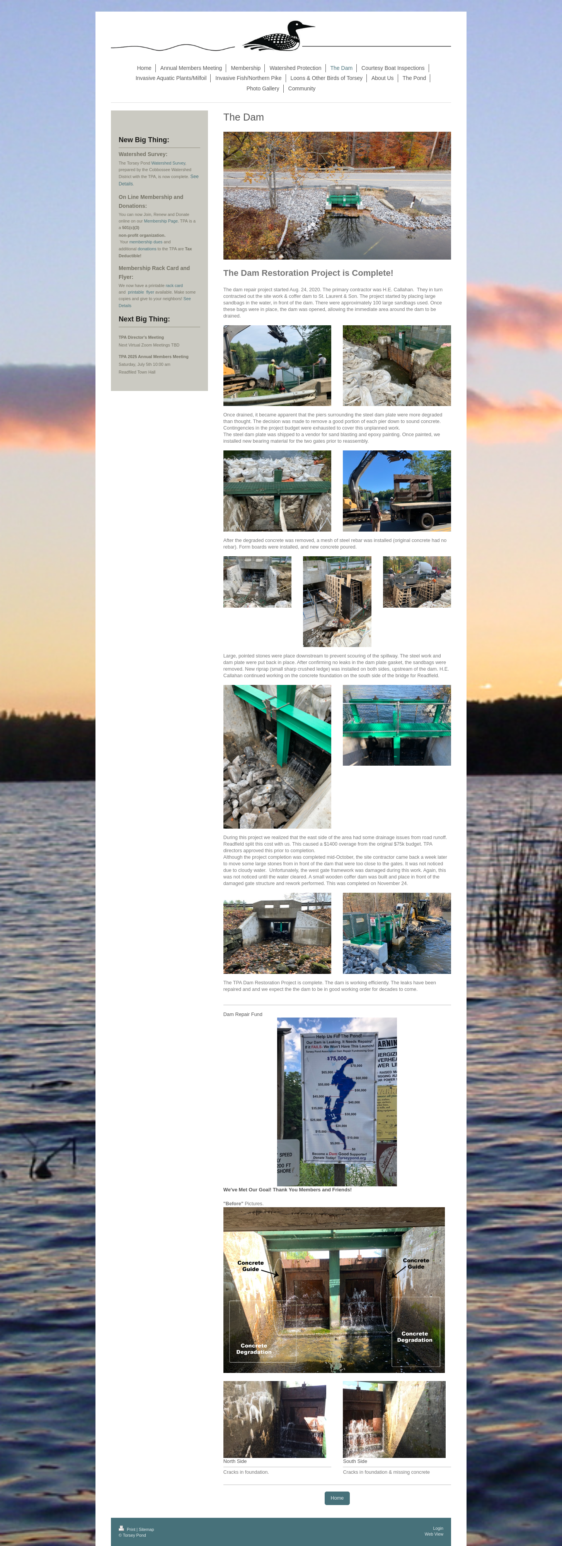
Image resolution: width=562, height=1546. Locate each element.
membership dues (146, 242)
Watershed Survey (168, 163)
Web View (434, 1534)
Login (438, 1528)
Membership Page (161, 221)
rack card (174, 285)
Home (337, 1498)
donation (146, 248)
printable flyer (141, 292)
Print (127, 1529)
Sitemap (146, 1529)
